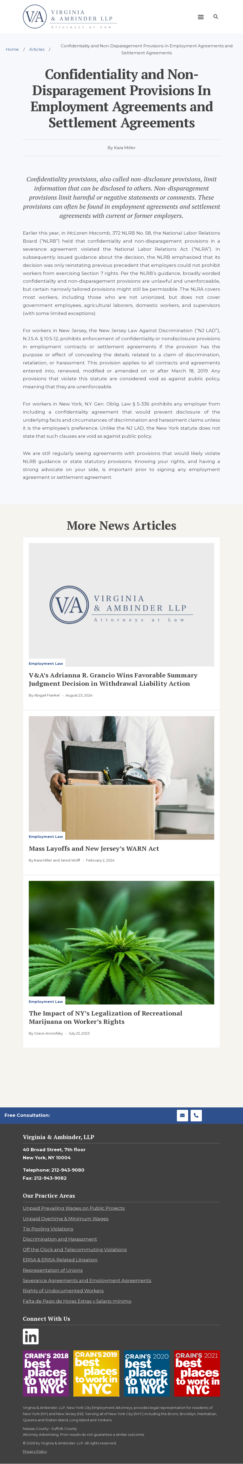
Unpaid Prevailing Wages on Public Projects (74, 1208)
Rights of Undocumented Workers (63, 1290)
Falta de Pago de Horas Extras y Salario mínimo (77, 1301)
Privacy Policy (35, 1451)
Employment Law (46, 663)
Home (12, 49)
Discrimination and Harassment (60, 1239)
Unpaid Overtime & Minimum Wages (66, 1218)
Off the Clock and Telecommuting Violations (75, 1249)
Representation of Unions (53, 1270)
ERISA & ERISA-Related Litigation (60, 1259)
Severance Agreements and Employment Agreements (87, 1280)
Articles (36, 49)
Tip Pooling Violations (48, 1229)
